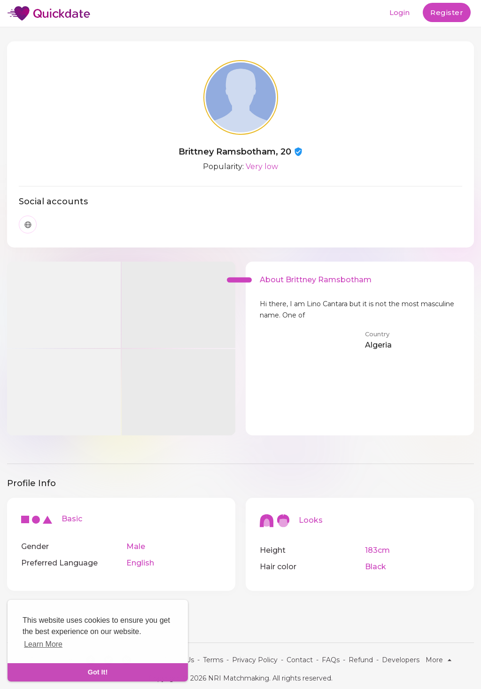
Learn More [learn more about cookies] (43, 644)
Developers (400, 660)
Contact (300, 660)
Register (446, 12)
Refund (361, 660)
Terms (213, 660)
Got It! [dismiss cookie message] (98, 672)
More (440, 660)
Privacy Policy (255, 660)
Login (399, 12)
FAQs (331, 660)
